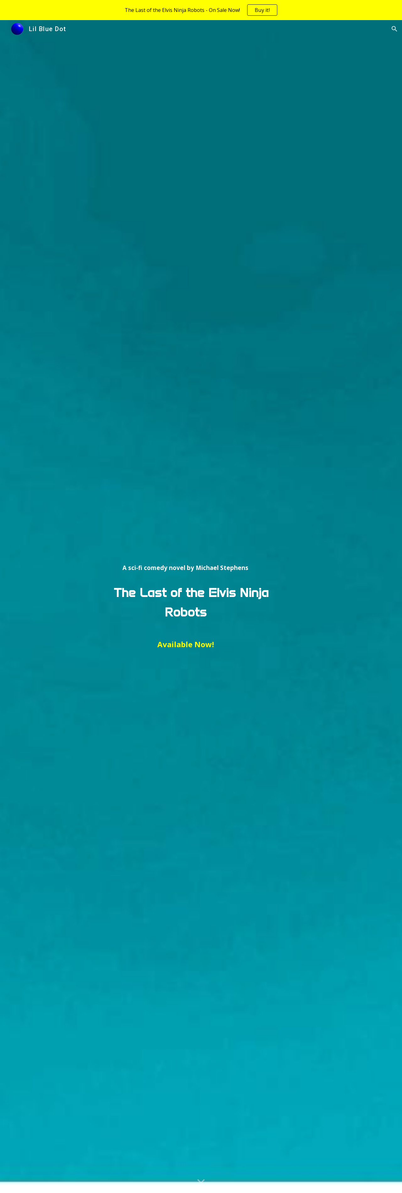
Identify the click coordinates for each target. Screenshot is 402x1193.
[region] (201, 10)
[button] (394, 28)
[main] (185, 607)
